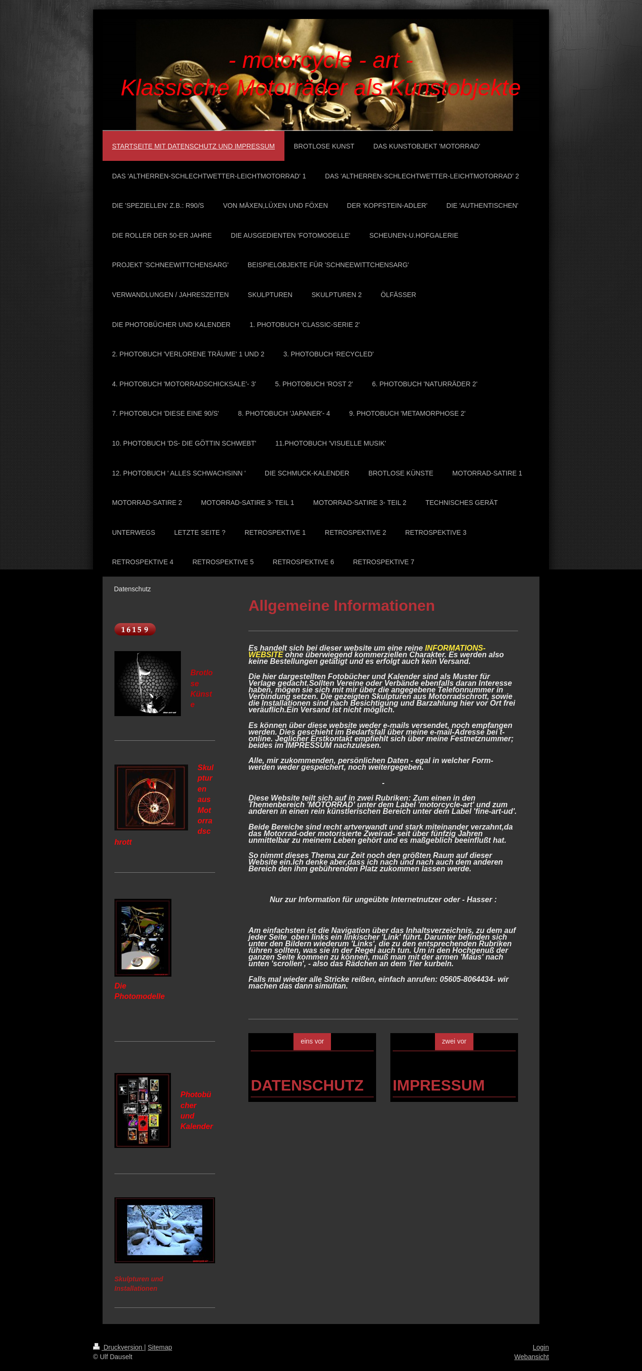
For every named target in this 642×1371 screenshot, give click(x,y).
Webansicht (531, 1357)
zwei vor (454, 1041)
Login (541, 1347)
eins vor (312, 1041)
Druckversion (118, 1347)
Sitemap (160, 1347)
